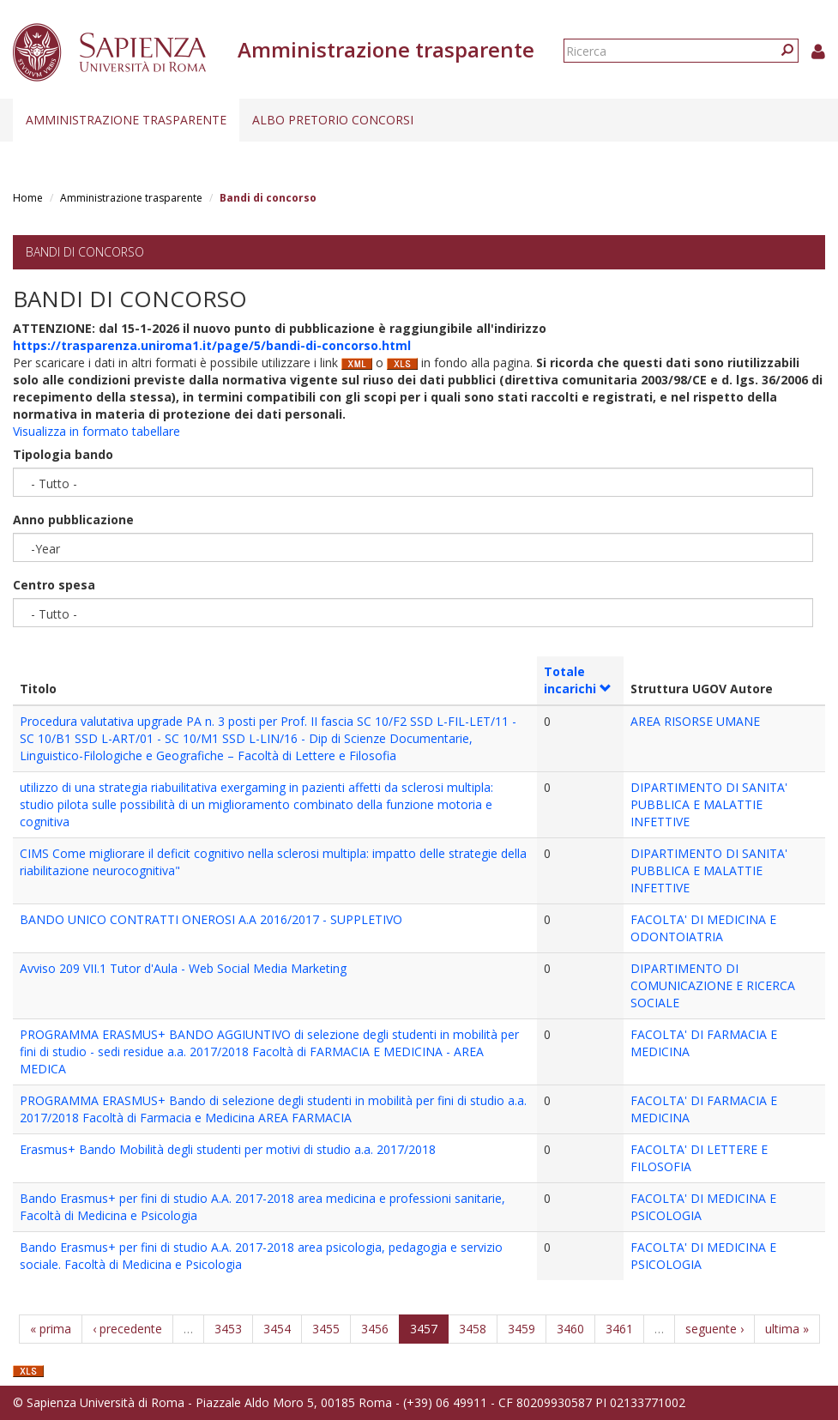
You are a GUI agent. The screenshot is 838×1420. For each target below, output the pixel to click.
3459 (521, 1328)
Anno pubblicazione (73, 519)
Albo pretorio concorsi (332, 120)
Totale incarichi (578, 680)
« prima (50, 1328)
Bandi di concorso (85, 252)
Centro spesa (54, 585)
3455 (326, 1328)
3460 (570, 1328)
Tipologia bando (63, 454)
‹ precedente (127, 1328)
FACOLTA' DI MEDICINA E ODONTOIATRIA (703, 928)
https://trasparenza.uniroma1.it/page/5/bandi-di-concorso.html (212, 345)
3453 (228, 1328)
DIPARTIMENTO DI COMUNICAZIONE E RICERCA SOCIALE (712, 985)
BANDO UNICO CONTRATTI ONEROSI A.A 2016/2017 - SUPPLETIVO (211, 919)
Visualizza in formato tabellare (96, 431)
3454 (277, 1328)
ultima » (787, 1328)
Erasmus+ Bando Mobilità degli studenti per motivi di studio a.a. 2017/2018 (228, 1149)
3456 (375, 1328)
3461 (619, 1328)
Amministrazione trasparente (126, 120)
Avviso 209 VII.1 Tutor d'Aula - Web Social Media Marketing (183, 968)
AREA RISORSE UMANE (695, 721)
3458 (472, 1328)
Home (28, 197)
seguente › (714, 1328)
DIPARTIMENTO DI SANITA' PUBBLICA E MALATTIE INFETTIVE (708, 804)
